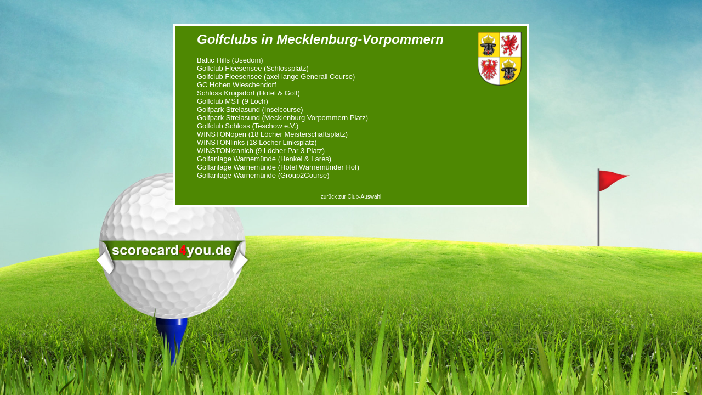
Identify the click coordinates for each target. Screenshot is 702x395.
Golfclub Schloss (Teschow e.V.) (247, 126)
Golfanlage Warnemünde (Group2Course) (263, 175)
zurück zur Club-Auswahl (351, 197)
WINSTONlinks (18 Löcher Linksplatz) (257, 142)
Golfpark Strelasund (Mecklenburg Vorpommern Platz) (282, 118)
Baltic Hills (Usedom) (230, 60)
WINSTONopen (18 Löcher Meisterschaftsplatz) (272, 134)
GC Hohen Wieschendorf (236, 85)
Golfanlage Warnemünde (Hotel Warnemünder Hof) (278, 167)
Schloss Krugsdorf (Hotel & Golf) (248, 93)
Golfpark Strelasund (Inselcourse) (250, 109)
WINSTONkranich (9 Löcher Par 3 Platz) (261, 150)
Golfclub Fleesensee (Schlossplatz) (253, 68)
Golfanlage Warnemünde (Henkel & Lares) (264, 159)
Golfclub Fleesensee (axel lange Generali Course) (276, 76)
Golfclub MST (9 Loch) (232, 101)
